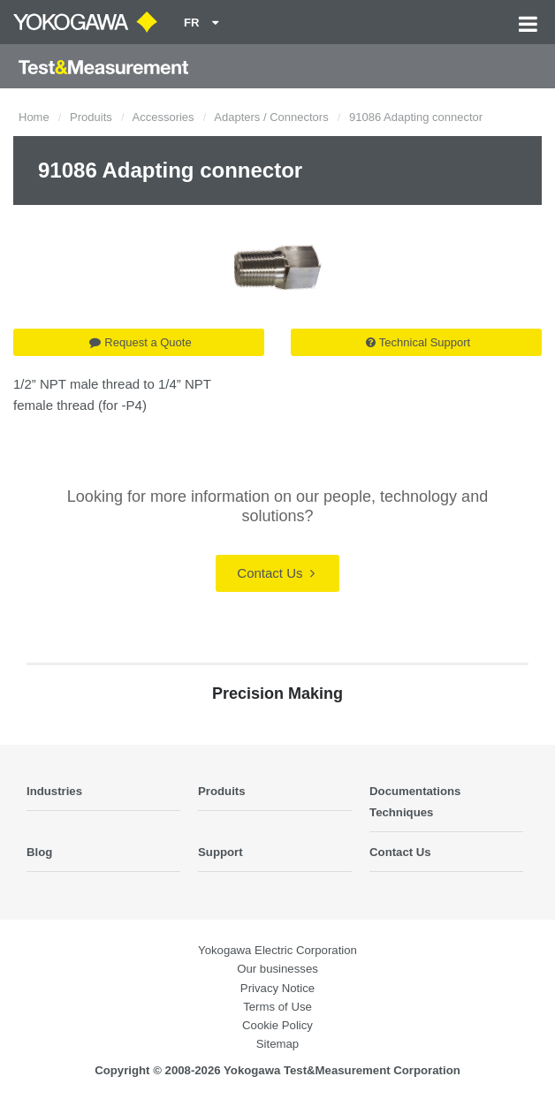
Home (34, 117)
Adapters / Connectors (271, 117)
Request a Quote (140, 342)
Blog (39, 852)
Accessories (163, 117)
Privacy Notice (277, 988)
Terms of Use (277, 1006)
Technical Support (418, 342)
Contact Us (275, 572)
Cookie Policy (277, 1025)
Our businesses (277, 968)
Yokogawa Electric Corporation (277, 950)
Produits (91, 117)
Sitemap (277, 1043)
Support (220, 852)
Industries (54, 791)
